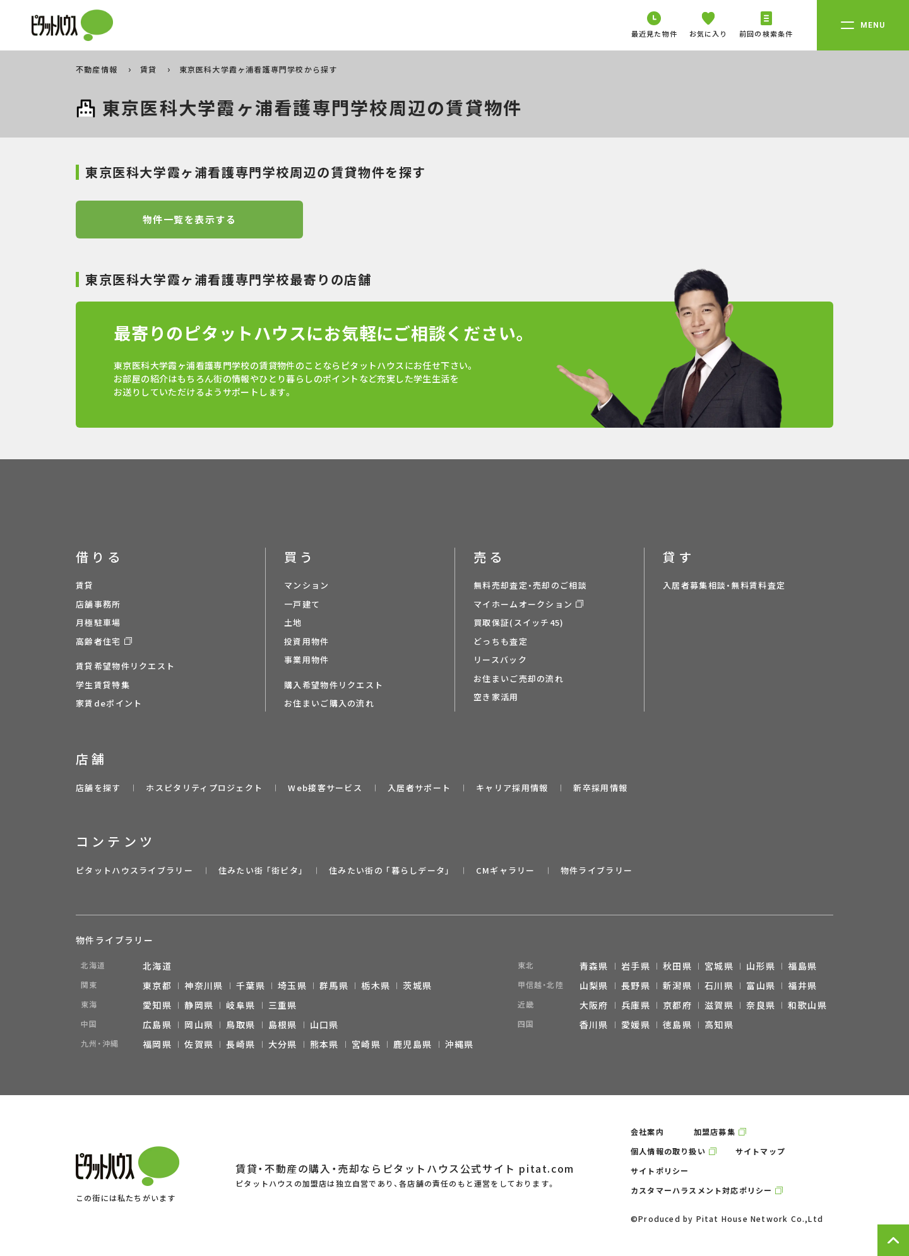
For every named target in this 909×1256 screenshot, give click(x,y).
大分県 (282, 1044)
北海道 (157, 966)
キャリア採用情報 (512, 788)
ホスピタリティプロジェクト (204, 788)
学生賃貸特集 (103, 685)
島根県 (282, 1024)
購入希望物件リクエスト (333, 685)
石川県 (719, 985)
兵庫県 (635, 1005)
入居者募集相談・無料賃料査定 (724, 585)
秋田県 (677, 966)
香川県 (594, 1024)
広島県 (157, 1024)
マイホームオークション (523, 604)
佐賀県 (198, 1044)
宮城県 (719, 966)
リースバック (500, 660)
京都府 (677, 1005)
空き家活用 (496, 697)
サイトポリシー (660, 1170)
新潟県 (677, 985)
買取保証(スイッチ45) (518, 622)
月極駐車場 (98, 622)
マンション (307, 585)
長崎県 (240, 1044)
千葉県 (250, 985)
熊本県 (324, 1044)
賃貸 (150, 69)
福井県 (802, 985)
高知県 (719, 1024)
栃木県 (375, 985)
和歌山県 (807, 1005)
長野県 (635, 985)
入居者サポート (419, 788)
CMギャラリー (505, 870)
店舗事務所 (98, 604)
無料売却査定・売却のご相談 (530, 585)
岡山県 (198, 1024)
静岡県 (198, 1005)
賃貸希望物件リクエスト (125, 666)
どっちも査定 (500, 641)
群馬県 (333, 985)
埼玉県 (292, 985)
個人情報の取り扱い (668, 1151)
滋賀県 (719, 1005)
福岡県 (157, 1044)
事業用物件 (307, 660)
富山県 (760, 985)
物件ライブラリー (597, 870)
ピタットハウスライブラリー (134, 870)
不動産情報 (98, 69)
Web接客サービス (325, 788)
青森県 (594, 966)
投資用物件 (307, 641)
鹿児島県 (412, 1044)
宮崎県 (366, 1044)
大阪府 (594, 1005)
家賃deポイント (109, 703)
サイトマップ (760, 1151)
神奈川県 (203, 985)
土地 (293, 622)
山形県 (760, 966)
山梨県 (594, 985)
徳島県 (677, 1024)
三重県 (282, 1005)
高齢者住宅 (98, 641)
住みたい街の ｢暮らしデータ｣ (390, 870)
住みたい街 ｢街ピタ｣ (261, 870)
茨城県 (417, 985)
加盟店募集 (714, 1131)
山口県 (324, 1024)
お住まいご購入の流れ (329, 703)
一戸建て (302, 604)
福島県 (802, 966)
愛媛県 (635, 1024)
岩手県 (635, 966)
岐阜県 (240, 1005)
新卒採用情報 (600, 788)
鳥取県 (240, 1024)
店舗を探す (98, 788)
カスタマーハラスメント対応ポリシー (701, 1190)
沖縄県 (459, 1044)
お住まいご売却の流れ (518, 678)
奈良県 (760, 1005)
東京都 (157, 985)
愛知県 (157, 1005)
